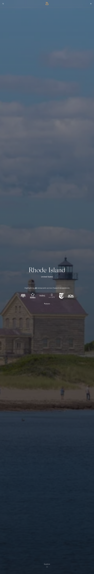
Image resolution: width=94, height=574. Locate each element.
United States (47, 276)
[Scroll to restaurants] (47, 565)
